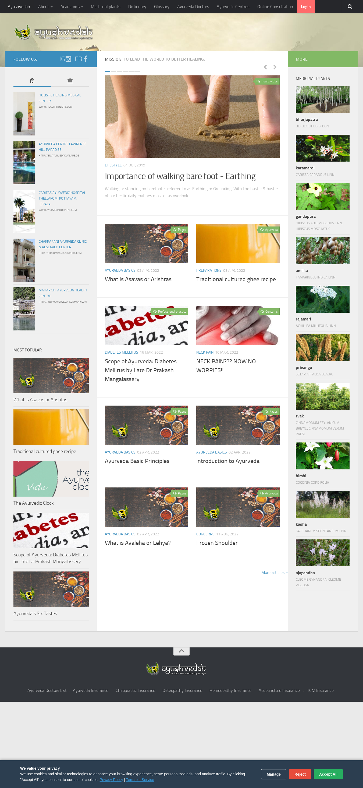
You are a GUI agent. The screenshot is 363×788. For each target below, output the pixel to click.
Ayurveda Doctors (191, 6)
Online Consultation (272, 6)
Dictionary (136, 6)
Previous (265, 67)
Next (275, 67)
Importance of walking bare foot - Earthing (182, 176)
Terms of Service (140, 779)
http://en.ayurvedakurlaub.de (59, 155)
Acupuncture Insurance (279, 690)
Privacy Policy (111, 779)
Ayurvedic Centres (231, 6)
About (43, 6)
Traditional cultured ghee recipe (236, 279)
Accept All (328, 774)
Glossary (160, 6)
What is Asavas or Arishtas (138, 279)
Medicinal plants (104, 6)
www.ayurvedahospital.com (58, 210)
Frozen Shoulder (217, 542)
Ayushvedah (19, 6)
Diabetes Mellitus (121, 352)
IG (65, 59)
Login (303, 6)
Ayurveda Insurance (90, 690)
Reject (300, 774)
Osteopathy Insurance (182, 690)
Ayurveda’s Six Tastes (35, 613)
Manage (274, 774)
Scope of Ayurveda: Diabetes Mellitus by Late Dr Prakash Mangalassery (141, 370)
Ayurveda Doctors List (47, 690)
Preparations (209, 270)
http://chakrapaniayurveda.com (60, 253)
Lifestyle (113, 165)
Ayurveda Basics (120, 270)
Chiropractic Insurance (135, 690)
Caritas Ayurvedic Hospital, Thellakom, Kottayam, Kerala (63, 198)
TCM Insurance (320, 690)
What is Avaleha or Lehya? (138, 542)
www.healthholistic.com (55, 107)
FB (82, 59)
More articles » (274, 572)
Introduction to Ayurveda (227, 461)
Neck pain (204, 352)
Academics (69, 6)
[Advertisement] (181, 745)
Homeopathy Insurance (230, 690)
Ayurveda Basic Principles (137, 461)
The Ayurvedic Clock (33, 503)
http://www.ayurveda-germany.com (63, 302)
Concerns (205, 534)
